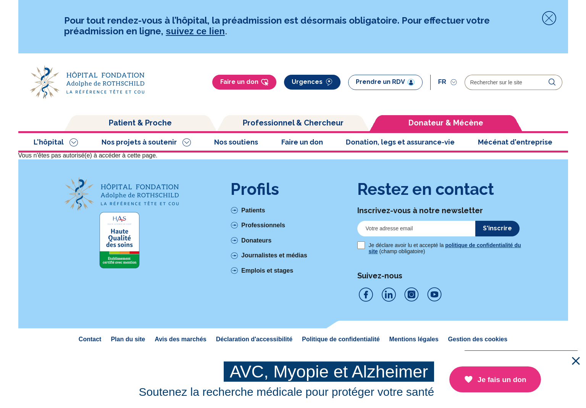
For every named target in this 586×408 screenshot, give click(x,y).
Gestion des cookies (478, 339)
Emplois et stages (267, 270)
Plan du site (128, 339)
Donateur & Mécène (445, 122)
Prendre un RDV (385, 82)
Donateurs (256, 240)
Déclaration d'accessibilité (254, 339)
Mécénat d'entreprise (515, 142)
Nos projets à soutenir (139, 142)
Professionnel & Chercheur (293, 122)
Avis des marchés (180, 339)
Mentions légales (414, 339)
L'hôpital (49, 142)
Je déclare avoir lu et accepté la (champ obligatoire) (445, 248)
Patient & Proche (140, 122)
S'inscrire (497, 228)
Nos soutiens (236, 142)
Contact (90, 339)
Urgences (312, 82)
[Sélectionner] (447, 82)
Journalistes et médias (274, 255)
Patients (253, 210)
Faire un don (244, 82)
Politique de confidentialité (341, 339)
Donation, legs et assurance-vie (400, 142)
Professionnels (263, 225)
